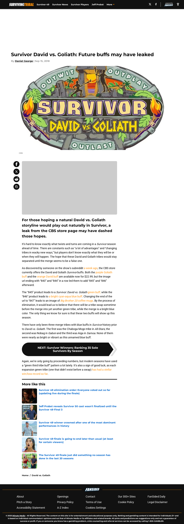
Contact (90, 496)
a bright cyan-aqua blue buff (65, 296)
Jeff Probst (98, 4)
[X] (150, 4)
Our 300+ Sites (127, 496)
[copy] (16, 187)
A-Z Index (63, 507)
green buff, (94, 292)
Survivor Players (80, 4)
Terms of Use (94, 502)
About (20, 496)
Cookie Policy (126, 502)
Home (25, 475)
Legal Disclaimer (158, 502)
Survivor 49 (43, 4)
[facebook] (156, 4)
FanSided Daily (156, 496)
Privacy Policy (65, 502)
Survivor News (60, 4)
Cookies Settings (96, 507)
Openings (62, 496)
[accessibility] (177, 4)
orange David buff (47, 276)
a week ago (91, 268)
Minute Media (18, 516)
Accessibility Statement (31, 507)
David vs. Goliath (41, 475)
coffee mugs (76, 300)
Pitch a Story (24, 502)
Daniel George (24, 61)
